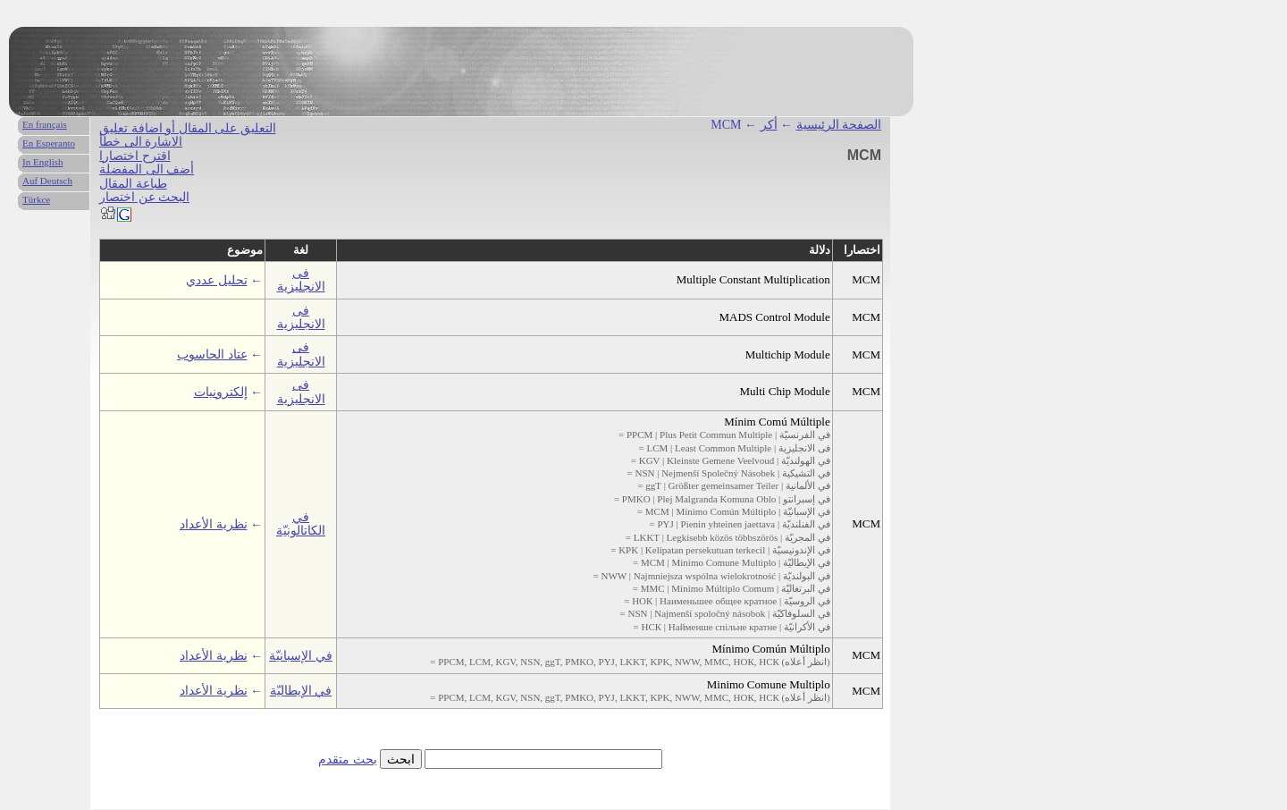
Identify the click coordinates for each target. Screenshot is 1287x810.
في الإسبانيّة (300, 655)
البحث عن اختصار (144, 197)
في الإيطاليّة (301, 690)
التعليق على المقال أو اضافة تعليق (187, 128)
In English (42, 161)
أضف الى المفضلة (146, 169)
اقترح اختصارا (135, 156)
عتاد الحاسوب (212, 354)
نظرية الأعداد (214, 524)
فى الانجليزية (301, 279)
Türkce (36, 199)
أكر (769, 124)
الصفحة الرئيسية (839, 124)
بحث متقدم (347, 759)
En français (44, 124)
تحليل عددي (217, 280)
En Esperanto (48, 143)
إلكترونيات (221, 392)
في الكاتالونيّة (300, 523)
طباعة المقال (133, 183)
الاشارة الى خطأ (140, 141)
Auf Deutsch (47, 180)
